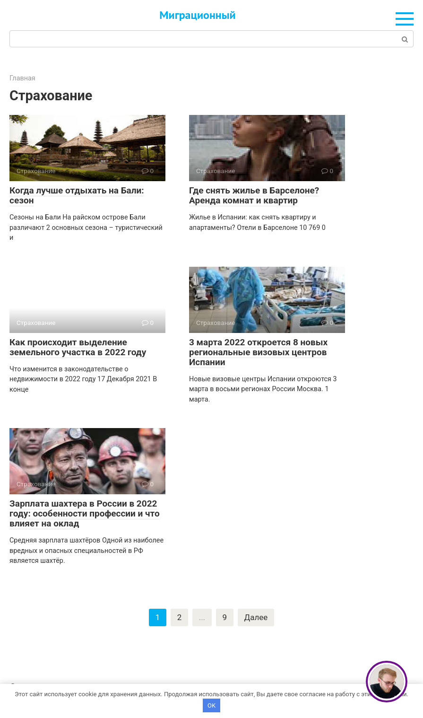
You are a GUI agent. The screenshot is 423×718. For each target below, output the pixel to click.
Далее (256, 618)
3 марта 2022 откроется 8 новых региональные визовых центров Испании (258, 352)
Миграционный (197, 15)
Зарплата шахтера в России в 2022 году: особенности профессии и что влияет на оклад (84, 513)
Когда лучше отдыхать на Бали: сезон (76, 195)
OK (211, 705)
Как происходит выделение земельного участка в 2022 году (77, 347)
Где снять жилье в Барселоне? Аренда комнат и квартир (254, 195)
